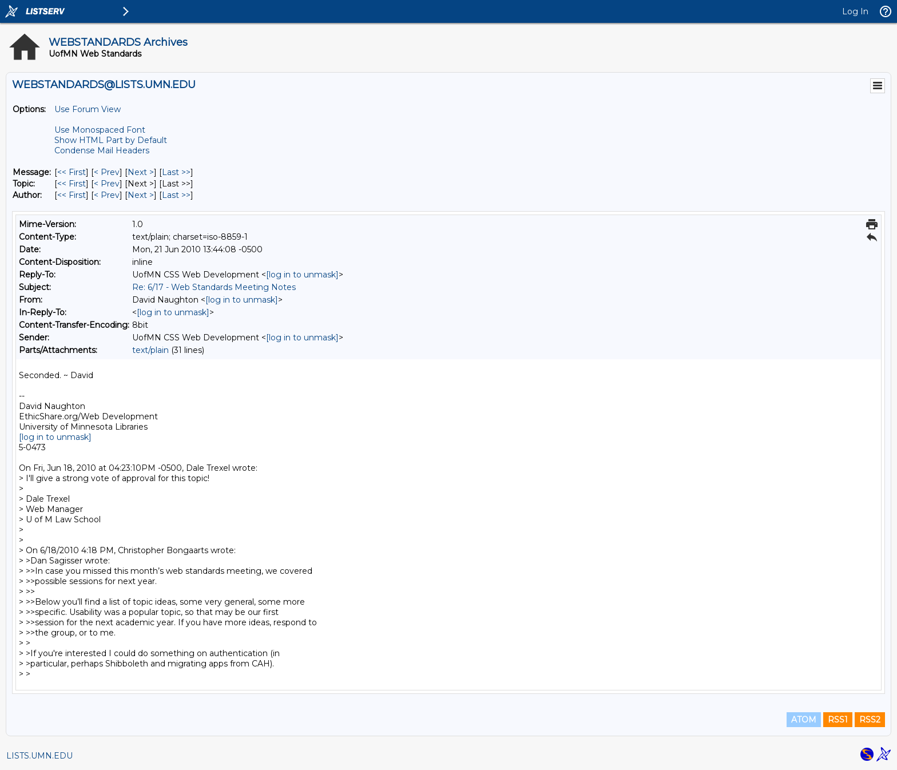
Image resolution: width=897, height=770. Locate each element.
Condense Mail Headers (101, 150)
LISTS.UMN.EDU (39, 756)
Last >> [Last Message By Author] (176, 195)
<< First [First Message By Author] (71, 195)
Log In (855, 11)
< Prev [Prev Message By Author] (107, 195)
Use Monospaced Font (99, 130)
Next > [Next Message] (141, 172)
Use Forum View (87, 109)
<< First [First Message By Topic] (71, 183)
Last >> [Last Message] (176, 172)
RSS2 (869, 720)
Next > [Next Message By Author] (141, 195)
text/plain (150, 350)
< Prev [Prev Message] (107, 172)
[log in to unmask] (302, 274)
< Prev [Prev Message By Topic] (107, 183)
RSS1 (838, 720)
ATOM (803, 720)
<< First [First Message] (71, 172)
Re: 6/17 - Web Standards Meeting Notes (214, 287)
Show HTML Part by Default (110, 140)
